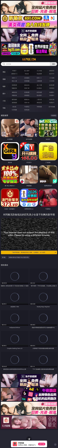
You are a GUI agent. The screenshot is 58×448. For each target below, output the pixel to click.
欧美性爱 (51, 85)
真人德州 (26, 70)
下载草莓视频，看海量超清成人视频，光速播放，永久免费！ (34, 252)
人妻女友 (39, 99)
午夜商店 (26, 107)
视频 (4, 79)
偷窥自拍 (14, 92)
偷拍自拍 (26, 85)
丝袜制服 (26, 81)
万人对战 (39, 70)
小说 (4, 101)
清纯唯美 (26, 95)
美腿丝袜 (14, 95)
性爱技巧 (51, 102)
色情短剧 (26, 110)
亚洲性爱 (14, 85)
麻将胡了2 (14, 74)
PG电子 (14, 70)
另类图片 (51, 95)
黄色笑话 (39, 102)
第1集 (3, 257)
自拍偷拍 (26, 78)
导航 (4, 108)
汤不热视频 (52, 107)
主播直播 (39, 81)
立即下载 (41, 444)
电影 (4, 86)
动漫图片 (51, 92)
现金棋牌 (39, 74)
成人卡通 (39, 85)
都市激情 (14, 99)
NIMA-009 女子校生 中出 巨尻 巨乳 (19, 257)
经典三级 (26, 88)
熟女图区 (39, 95)
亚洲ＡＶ (14, 78)
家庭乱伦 (26, 99)
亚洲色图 (26, 92)
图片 (4, 94)
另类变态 (51, 88)
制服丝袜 (14, 88)
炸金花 (27, 74)
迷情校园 (14, 102)
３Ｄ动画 (51, 78)
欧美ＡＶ (39, 78)
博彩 (4, 72)
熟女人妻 (14, 81)
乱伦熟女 (39, 88)
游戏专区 (51, 70)
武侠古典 (51, 99)
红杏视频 (14, 110)
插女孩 (14, 107)
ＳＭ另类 (51, 81)
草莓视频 (39, 107)
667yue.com (29, 59)
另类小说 (26, 102)
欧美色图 (39, 92)
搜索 (53, 64)
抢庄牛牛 (51, 74)
